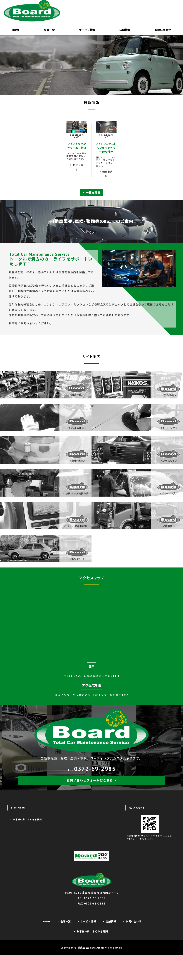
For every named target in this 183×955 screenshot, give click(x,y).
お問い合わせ (133, 921)
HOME (16, 30)
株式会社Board (87, 947)
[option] (91, 65)
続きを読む (78, 167)
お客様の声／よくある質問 (27, 819)
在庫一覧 (49, 30)
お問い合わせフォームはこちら (90, 780)
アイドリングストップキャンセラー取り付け (106, 148)
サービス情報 (87, 30)
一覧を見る (93, 192)
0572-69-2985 (95, 769)
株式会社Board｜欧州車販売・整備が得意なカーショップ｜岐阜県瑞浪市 (33, 10)
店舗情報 (124, 30)
